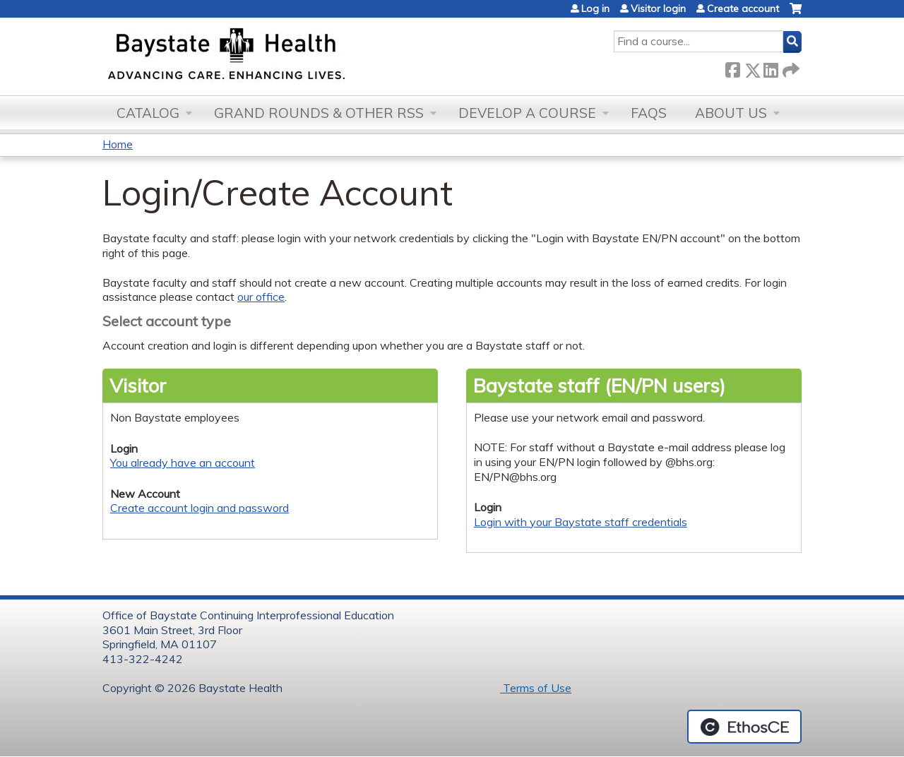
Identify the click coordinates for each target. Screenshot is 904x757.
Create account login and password (199, 508)
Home (117, 144)
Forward (790, 67)
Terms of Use (535, 688)
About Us (731, 113)
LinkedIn (770, 67)
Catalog (148, 113)
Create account (743, 8)
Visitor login (658, 8)
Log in (595, 8)
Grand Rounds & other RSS (319, 113)
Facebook (732, 67)
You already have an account (182, 462)
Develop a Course (527, 113)
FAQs (649, 113)
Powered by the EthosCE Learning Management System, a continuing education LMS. (744, 727)
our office (261, 297)
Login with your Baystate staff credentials (580, 522)
